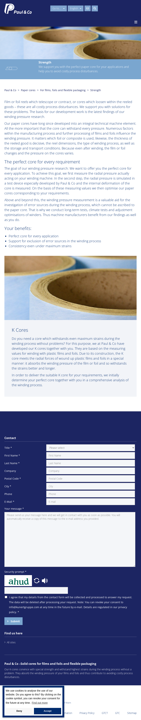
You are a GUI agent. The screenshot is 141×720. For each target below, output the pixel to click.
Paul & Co (10, 90)
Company (10, 471)
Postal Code (12, 478)
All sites (11, 642)
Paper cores (28, 90)
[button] (37, 580)
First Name (12, 455)
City (7, 486)
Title (8, 447)
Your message (14, 508)
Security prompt (15, 571)
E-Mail (9, 501)
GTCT (105, 713)
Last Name (12, 463)
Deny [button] (19, 711)
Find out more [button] (40, 702)
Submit (15, 621)
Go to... (59, 8)
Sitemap (132, 713)
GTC (117, 713)
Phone (8, 494)
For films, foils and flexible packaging (63, 90)
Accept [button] (47, 711)
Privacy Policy (86, 713)
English (75, 8)
